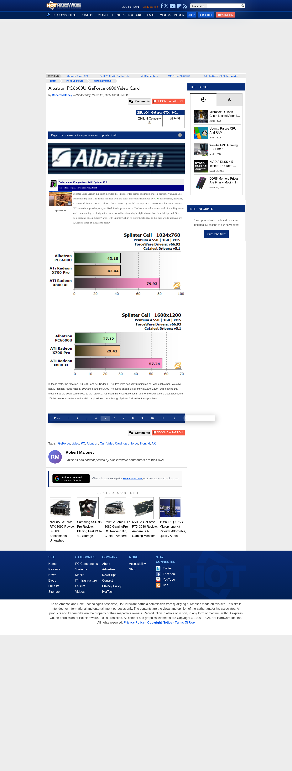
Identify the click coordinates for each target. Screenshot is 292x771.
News (52, 575)
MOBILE (103, 15)
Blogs (52, 580)
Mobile (79, 575)
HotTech (107, 591)
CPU (156, 198)
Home (52, 563)
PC (83, 443)
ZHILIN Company (149, 118)
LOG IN (126, 6)
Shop (191, 15)
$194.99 (175, 118)
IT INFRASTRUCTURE (127, 15)
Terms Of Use (185, 622)
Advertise (108, 569)
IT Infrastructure (86, 580)
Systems (81, 569)
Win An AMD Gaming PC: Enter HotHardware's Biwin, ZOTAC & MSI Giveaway (224, 147)
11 (162, 418)
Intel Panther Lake (149, 76)
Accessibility (137, 563)
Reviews (54, 569)
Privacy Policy (111, 586)
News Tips (109, 575)
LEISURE (150, 15)
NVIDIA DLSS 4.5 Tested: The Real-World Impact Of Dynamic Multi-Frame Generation (224, 164)
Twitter (167, 568)
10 (152, 418)
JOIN (136, 6)
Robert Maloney (80, 452)
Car (102, 443)
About (106, 563)
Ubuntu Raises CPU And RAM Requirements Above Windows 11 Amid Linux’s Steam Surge (223, 131)
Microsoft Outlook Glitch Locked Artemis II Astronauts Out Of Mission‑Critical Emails (225, 114)
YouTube (169, 579)
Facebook (169, 574)
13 (184, 418)
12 (173, 418)
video (75, 443)
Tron (143, 443)
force (134, 443)
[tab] (203, 99)
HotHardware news (132, 478)
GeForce (64, 443)
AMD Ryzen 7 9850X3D (179, 76)
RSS (166, 585)
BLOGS (179, 15)
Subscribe (206, 15)
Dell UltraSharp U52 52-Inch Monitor (221, 76)
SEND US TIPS (150, 6)
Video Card (114, 443)
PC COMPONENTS (65, 15)
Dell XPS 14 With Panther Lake (114, 76)
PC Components (74, 81)
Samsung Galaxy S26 (77, 76)
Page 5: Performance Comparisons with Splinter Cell (117, 135)
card (126, 443)
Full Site (54, 586)
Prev (57, 418)
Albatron (92, 443)
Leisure (80, 586)
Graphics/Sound (103, 81)
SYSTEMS (88, 15)
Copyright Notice (159, 622)
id (149, 443)
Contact (107, 580)
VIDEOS (165, 15)
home (53, 81)
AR (154, 443)
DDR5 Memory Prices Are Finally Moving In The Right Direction (224, 181)
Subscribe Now (216, 234)
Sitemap (54, 591)
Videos (80, 591)
